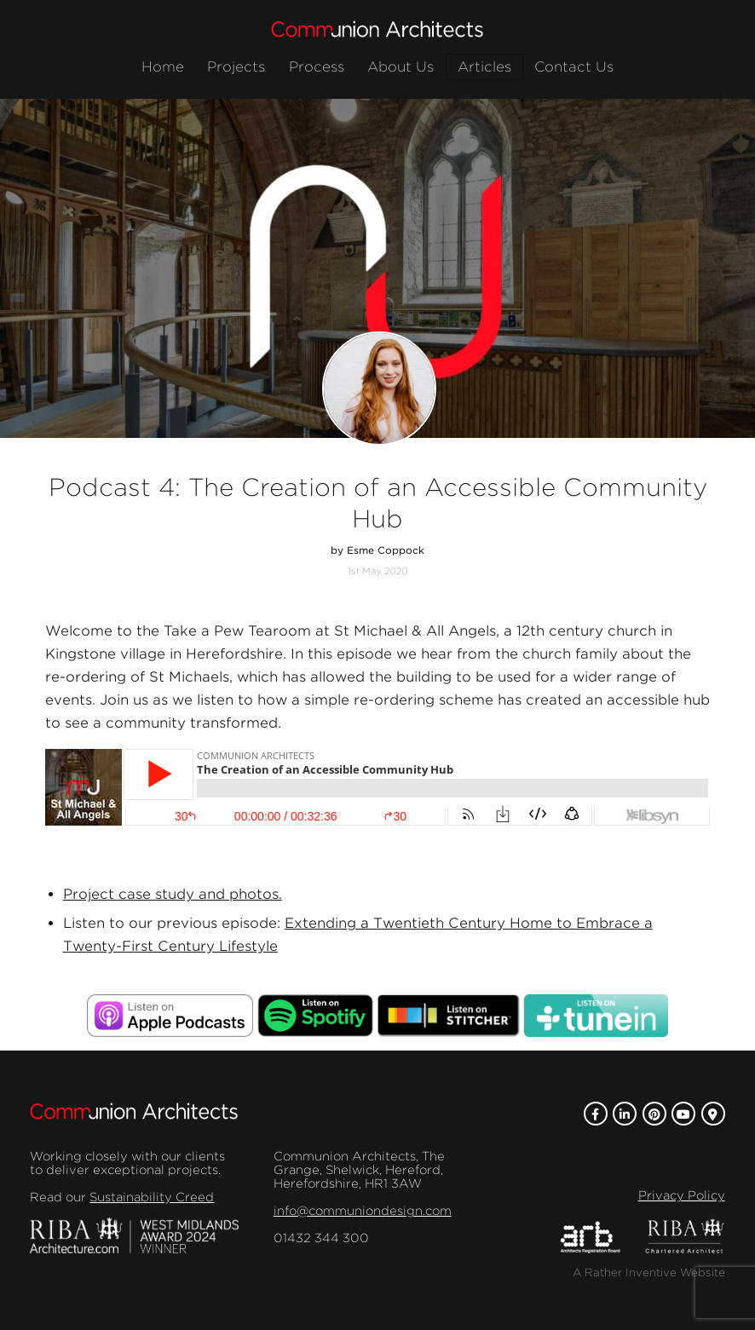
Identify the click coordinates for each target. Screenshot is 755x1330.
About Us (400, 67)
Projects (236, 67)
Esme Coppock (385, 550)
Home (162, 67)
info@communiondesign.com (363, 1211)
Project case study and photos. (172, 894)
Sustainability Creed (151, 1197)
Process (316, 67)
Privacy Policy (681, 1195)
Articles (484, 67)
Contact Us (574, 67)
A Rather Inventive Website (649, 1272)
